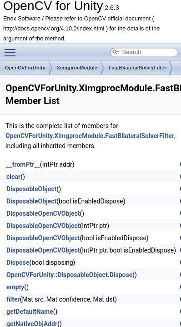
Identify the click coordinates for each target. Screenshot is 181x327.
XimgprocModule (77, 67)
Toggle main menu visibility (12, 48)
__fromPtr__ (23, 164)
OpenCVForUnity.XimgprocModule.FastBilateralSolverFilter (89, 135)
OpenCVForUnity (25, 67)
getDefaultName (29, 311)
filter (13, 299)
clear (13, 176)
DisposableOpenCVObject (43, 213)
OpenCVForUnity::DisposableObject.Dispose (69, 274)
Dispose (18, 262)
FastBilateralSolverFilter (137, 67)
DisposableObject (31, 189)
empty (15, 287)
